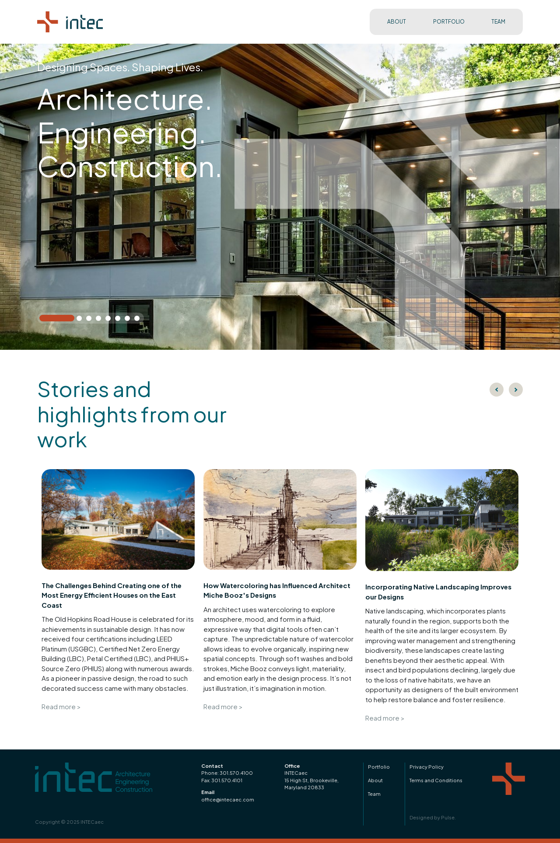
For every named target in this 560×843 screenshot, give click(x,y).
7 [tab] (129, 320)
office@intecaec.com (227, 799)
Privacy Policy (427, 767)
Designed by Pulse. (433, 817)
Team (374, 794)
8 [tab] (138, 320)
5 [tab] (109, 320)
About (375, 780)
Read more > (61, 706)
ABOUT (396, 21)
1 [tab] (43, 319)
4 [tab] (100, 320)
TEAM (498, 21)
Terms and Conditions (436, 780)
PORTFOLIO (449, 21)
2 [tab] (81, 320)
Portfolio (379, 767)
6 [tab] (119, 320)
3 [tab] (90, 320)
